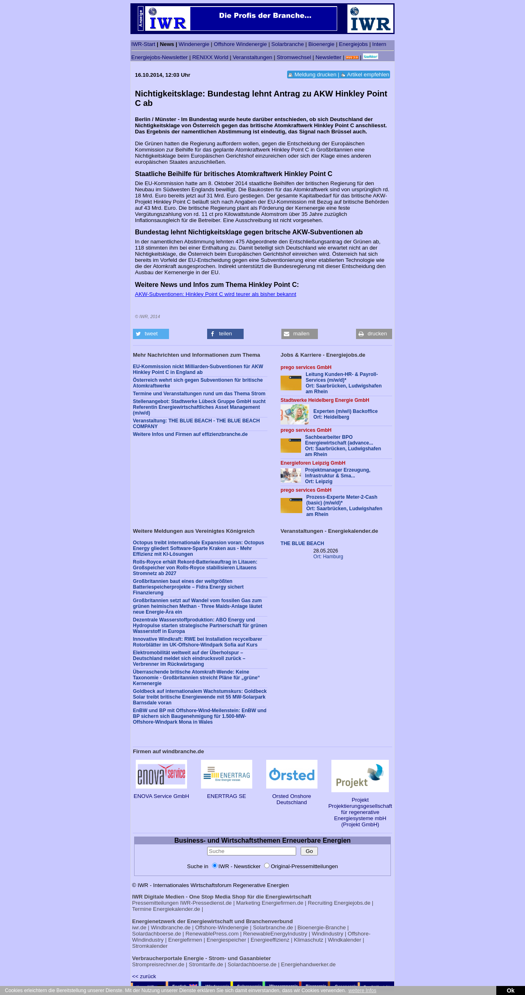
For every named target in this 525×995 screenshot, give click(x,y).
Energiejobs (353, 44)
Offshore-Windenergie (222, 927)
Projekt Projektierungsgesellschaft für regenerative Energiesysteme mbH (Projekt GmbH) (360, 809)
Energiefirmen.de (283, 903)
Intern (379, 44)
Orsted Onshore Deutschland (291, 796)
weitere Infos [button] (362, 990)
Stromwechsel (294, 57)
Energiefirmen (185, 940)
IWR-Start (143, 44)
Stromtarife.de (206, 964)
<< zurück (144, 976)
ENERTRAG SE (226, 793)
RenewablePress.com (212, 934)
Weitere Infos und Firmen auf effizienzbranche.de (190, 434)
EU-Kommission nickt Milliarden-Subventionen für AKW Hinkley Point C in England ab (198, 369)
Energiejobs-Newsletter (159, 57)
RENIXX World (210, 57)
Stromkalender (150, 946)
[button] (151, 334)
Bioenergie (321, 44)
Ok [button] (510, 990)
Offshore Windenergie (240, 44)
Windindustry (327, 934)
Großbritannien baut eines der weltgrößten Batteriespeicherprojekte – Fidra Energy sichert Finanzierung (188, 587)
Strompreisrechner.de (158, 964)
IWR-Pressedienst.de (206, 903)
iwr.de (139, 927)
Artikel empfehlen (368, 74)
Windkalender (344, 940)
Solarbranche (288, 44)
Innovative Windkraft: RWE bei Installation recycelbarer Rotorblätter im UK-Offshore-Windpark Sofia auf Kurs (197, 642)
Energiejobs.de (352, 903)
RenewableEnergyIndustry (275, 934)
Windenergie (194, 44)
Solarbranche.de (273, 927)
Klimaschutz (308, 940)
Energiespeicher (226, 940)
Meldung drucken (315, 74)
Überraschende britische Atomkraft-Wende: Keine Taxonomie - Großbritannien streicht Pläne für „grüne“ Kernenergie (196, 677)
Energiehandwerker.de (308, 964)
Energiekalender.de (176, 909)
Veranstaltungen (252, 57)
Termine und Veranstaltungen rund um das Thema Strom (199, 394)
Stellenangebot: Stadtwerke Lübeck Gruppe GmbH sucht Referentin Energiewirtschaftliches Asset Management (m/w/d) (199, 407)
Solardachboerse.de (156, 934)
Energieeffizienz (270, 940)
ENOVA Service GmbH (161, 793)
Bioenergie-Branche (321, 927)
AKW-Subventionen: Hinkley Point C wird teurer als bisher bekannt (215, 294)
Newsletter (328, 57)
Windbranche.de (171, 927)
